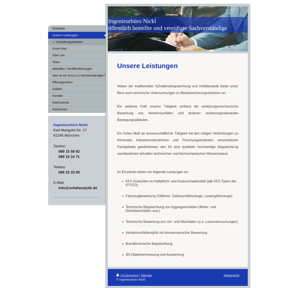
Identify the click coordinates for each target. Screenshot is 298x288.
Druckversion (127, 275)
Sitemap (146, 275)
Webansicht (231, 275)
